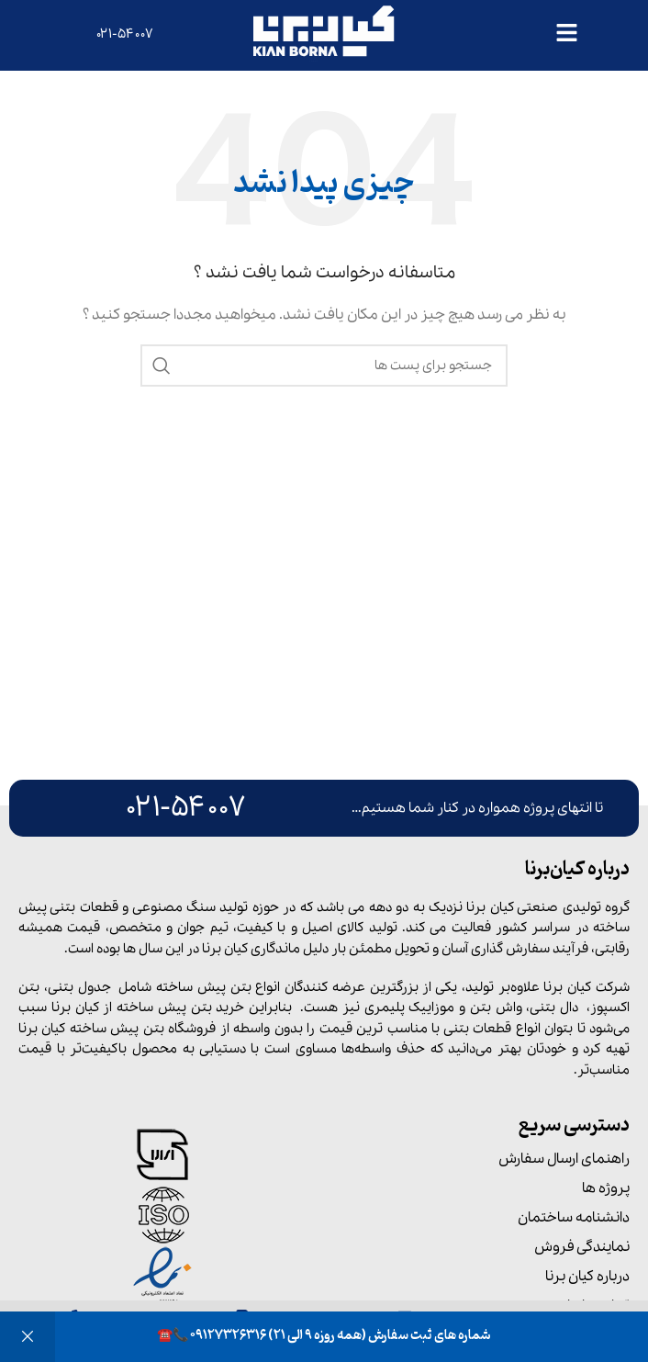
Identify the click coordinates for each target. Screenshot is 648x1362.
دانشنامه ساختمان (574, 1218)
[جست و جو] (324, 365)
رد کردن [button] (27, 1336)
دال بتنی (554, 1007)
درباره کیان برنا (587, 1276)
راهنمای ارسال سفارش (564, 1159)
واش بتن (496, 1007)
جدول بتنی (79, 987)
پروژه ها (606, 1188)
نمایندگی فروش (582, 1247)
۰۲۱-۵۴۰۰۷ (124, 34)
